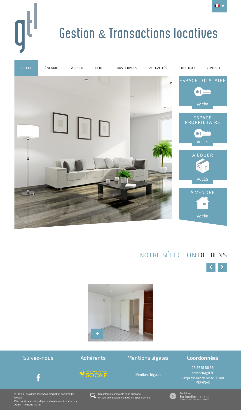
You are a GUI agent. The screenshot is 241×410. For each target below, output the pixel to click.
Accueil (26, 68)
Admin (17, 404)
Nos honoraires (58, 401)
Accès (202, 104)
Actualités (158, 68)
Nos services (127, 68)
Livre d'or (187, 68)
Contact (213, 68)
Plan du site (20, 401)
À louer (77, 68)
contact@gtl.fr (202, 373)
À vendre (51, 68)
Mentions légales (39, 401)
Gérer (100, 68)
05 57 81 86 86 (203, 367)
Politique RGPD (32, 404)
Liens (72, 401)
